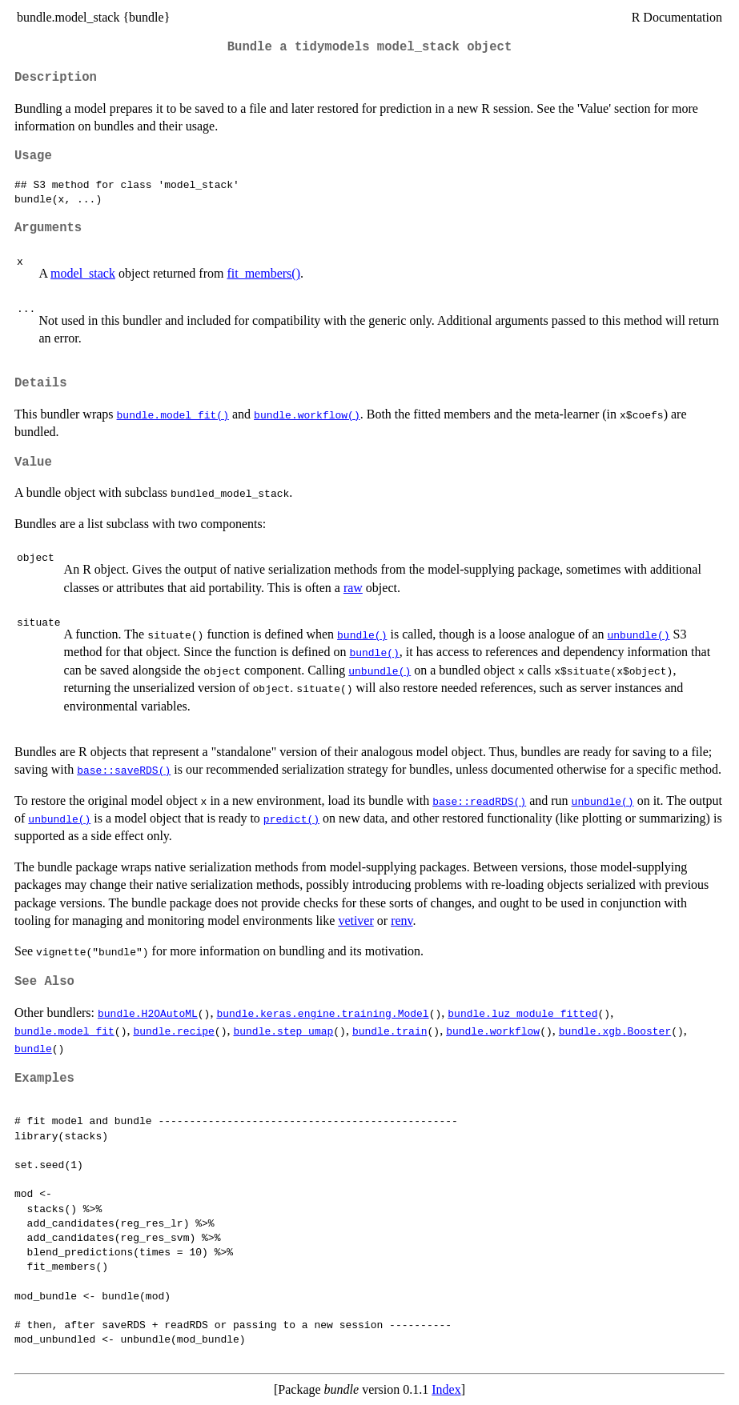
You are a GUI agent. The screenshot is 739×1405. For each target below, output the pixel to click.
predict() (291, 818)
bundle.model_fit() (173, 414)
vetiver (355, 920)
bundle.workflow (493, 1030)
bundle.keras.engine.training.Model (322, 1013)
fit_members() (263, 273)
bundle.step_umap (283, 1030)
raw (353, 587)
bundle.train (390, 1030)
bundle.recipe (173, 1030)
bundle (33, 1048)
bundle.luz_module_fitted (522, 1013)
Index (446, 1389)
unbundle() (638, 634)
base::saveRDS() (124, 770)
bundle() (362, 634)
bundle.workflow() (307, 414)
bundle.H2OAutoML (148, 1013)
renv (401, 920)
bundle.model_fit (64, 1030)
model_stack (82, 273)
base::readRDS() (479, 801)
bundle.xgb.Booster (615, 1030)
